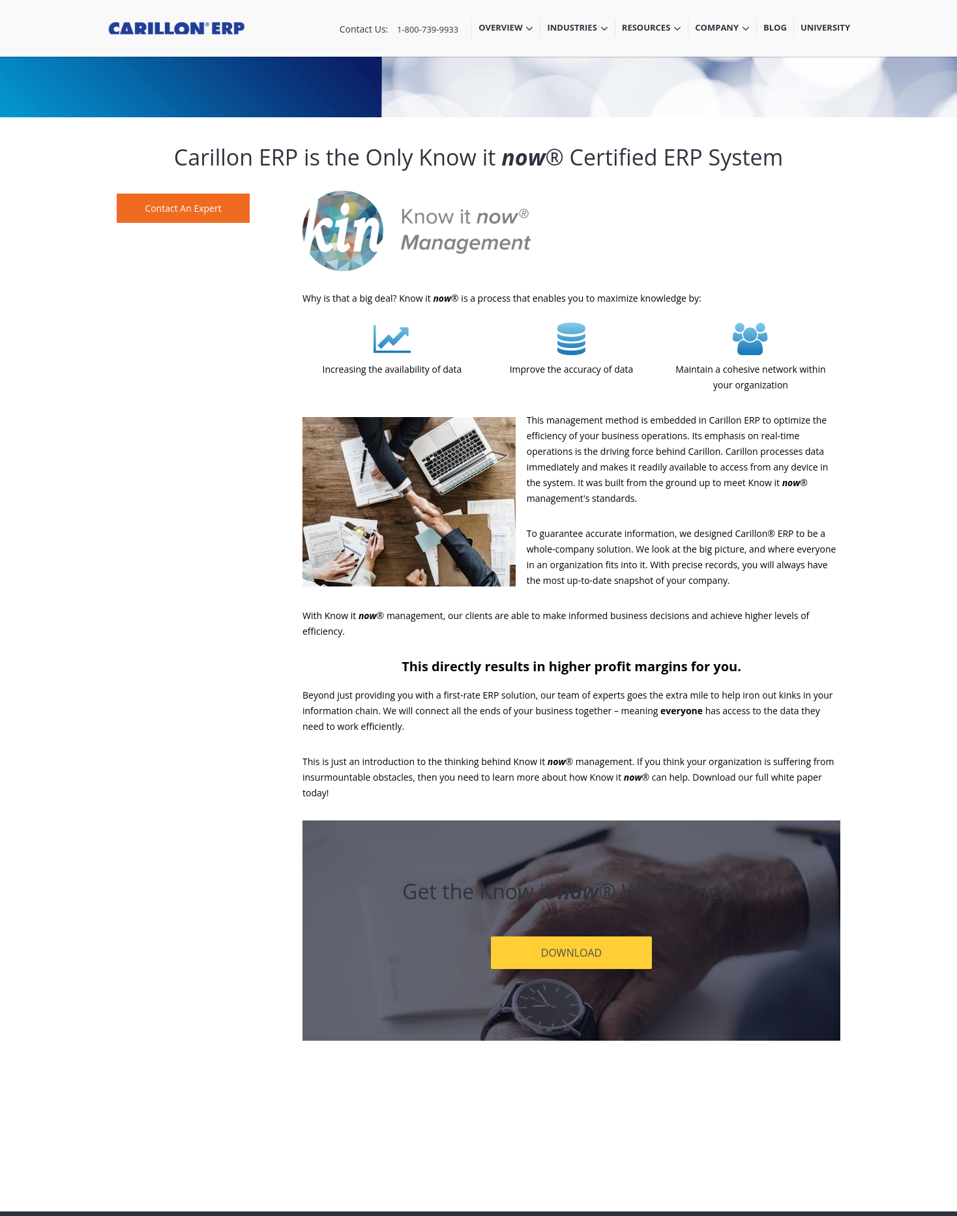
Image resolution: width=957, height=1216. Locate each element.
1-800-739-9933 (427, 29)
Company (722, 28)
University (825, 27)
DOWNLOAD (571, 953)
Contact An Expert (183, 208)
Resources (652, 28)
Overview (505, 28)
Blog (775, 27)
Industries (577, 28)
